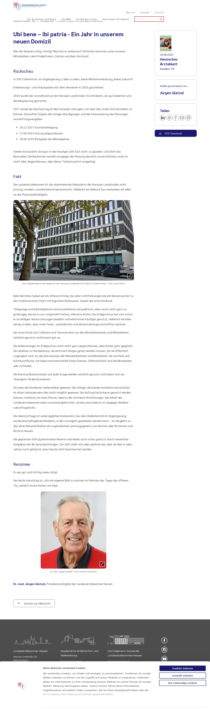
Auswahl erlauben (182, 664)
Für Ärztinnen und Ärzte (74, 10)
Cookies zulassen (182, 657)
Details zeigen (174, 702)
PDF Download (173, 133)
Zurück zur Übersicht (37, 603)
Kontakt (177, 3)
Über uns (163, 3)
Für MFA (99, 10)
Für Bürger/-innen (119, 10)
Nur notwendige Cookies (182, 671)
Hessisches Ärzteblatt (148, 10)
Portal (191, 3)
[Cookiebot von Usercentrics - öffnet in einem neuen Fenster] (21, 702)
